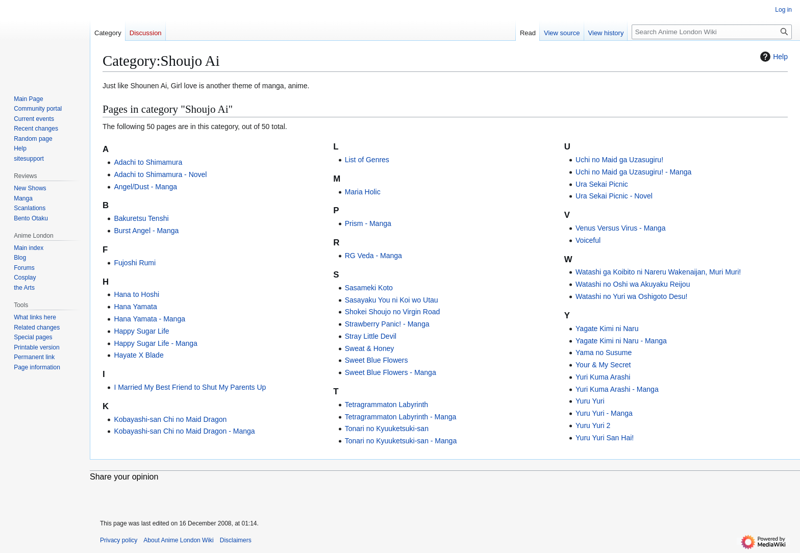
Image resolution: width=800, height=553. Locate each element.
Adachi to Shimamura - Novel (160, 174)
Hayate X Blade (138, 355)
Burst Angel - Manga (146, 231)
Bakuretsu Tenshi (141, 218)
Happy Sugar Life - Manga (155, 343)
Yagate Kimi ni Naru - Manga (621, 341)
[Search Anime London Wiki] (712, 31)
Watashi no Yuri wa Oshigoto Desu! (631, 296)
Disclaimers (236, 540)
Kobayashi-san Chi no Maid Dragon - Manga (184, 431)
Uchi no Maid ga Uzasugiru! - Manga (633, 172)
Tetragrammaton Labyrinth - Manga (401, 417)
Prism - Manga (368, 223)
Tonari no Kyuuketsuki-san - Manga (401, 441)
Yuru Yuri (590, 401)
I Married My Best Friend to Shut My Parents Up (190, 387)
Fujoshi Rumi (135, 263)
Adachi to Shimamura (148, 162)
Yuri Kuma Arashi (603, 377)
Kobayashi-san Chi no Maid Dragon (170, 419)
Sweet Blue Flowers (376, 360)
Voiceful (588, 240)
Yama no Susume (604, 352)
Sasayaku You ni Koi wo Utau (391, 300)
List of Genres (367, 160)
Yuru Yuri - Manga (604, 413)
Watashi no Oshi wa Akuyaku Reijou (633, 284)
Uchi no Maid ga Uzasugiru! (619, 160)
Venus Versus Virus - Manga (620, 228)
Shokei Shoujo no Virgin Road (392, 312)
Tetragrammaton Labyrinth (386, 404)
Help (773, 57)
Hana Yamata (135, 307)
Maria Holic (363, 192)
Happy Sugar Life (141, 331)
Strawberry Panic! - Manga (387, 324)
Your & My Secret (603, 365)
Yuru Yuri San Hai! (605, 438)
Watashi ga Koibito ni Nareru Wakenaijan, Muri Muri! (658, 272)
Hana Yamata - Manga (149, 319)
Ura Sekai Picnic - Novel (614, 196)
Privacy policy (118, 540)
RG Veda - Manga (373, 256)
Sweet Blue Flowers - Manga (390, 372)
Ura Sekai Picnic (602, 184)
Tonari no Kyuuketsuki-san (387, 428)
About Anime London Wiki (178, 540)
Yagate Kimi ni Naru (607, 328)
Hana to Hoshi (136, 294)
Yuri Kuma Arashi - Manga (617, 389)
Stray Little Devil (370, 336)
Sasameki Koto (369, 288)
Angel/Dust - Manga (145, 187)
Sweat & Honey (369, 348)
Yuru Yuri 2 (593, 425)
